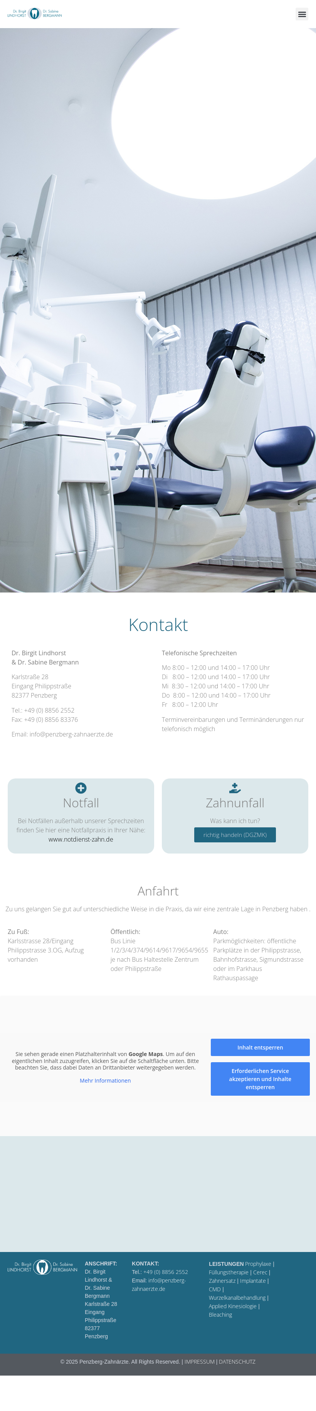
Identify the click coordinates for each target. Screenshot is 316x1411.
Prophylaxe (258, 1263)
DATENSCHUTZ (237, 1361)
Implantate (253, 1280)
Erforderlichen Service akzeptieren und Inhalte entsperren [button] (260, 1079)
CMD (215, 1289)
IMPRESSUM (200, 1361)
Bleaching (220, 1314)
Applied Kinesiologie (233, 1306)
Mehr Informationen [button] (105, 1080)
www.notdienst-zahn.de (81, 839)
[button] (302, 14)
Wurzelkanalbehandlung (237, 1297)
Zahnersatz (222, 1280)
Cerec (260, 1272)
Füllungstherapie (229, 1272)
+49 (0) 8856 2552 (165, 1271)
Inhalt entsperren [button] (260, 1047)
